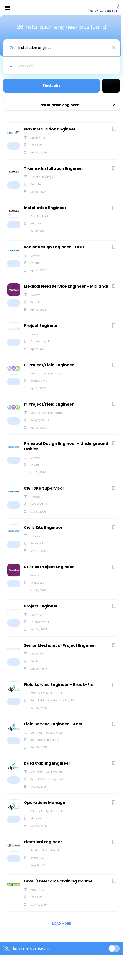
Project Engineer (41, 325)
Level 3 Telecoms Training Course (58, 881)
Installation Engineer (45, 207)
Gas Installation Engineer (49, 129)
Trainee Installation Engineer (53, 168)
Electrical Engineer (43, 841)
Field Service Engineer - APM (53, 724)
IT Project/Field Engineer (49, 365)
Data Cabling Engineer (47, 763)
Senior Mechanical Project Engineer (60, 645)
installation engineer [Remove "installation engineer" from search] (59, 104)
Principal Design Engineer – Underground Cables (66, 446)
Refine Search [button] (111, 86)
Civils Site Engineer (43, 527)
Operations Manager (45, 802)
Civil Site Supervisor (44, 488)
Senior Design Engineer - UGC (54, 247)
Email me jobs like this (31, 948)
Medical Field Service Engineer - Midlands (66, 286)
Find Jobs (51, 85)
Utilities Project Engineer (49, 566)
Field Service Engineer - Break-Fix (58, 684)
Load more (61, 923)
